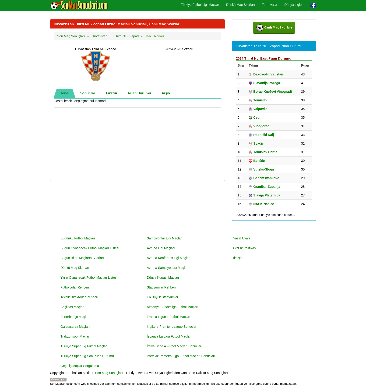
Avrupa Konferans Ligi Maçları (168, 258)
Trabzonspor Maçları (75, 336)
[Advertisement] (137, 144)
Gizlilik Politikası (245, 248)
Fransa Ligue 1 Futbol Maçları (168, 317)
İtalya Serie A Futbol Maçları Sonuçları (174, 346)
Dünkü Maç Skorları (240, 5)
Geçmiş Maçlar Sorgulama (79, 366)
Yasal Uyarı (241, 238)
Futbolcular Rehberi (74, 287)
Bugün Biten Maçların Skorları (82, 258)
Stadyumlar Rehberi (161, 287)
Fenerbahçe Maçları (75, 317)
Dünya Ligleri (293, 5)
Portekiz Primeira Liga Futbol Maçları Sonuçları (181, 356)
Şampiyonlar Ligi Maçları (165, 238)
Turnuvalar (269, 5)
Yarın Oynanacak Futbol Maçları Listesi (88, 277)
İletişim (238, 258)
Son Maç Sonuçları (109, 373)
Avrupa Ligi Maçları (161, 248)
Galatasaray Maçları (75, 326)
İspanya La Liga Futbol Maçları (169, 336)
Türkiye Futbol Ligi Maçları (200, 5)
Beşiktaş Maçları (72, 307)
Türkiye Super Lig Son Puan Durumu (87, 356)
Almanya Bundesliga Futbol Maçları (172, 307)
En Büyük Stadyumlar (162, 297)
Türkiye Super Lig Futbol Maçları (84, 346)
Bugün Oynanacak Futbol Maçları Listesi (89, 248)
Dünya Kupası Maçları (163, 277)
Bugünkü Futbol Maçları (77, 238)
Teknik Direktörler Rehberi (79, 297)
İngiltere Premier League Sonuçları (172, 326)
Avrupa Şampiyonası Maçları (168, 268)
